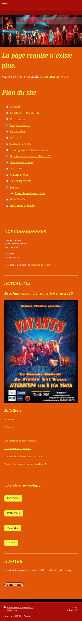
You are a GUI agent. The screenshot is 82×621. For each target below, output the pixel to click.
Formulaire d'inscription (30, 193)
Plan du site (28, 608)
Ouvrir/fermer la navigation (41, 4)
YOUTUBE (12, 528)
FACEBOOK (13, 498)
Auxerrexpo (9, 419)
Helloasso (8, 427)
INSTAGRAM (13, 513)
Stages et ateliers (20, 143)
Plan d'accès (17, 199)
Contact (15, 187)
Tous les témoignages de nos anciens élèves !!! (25, 464)
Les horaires (17, 131)
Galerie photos (19, 174)
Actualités (16, 168)
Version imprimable (13, 608)
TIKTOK (11, 542)
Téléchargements (20, 180)
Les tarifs (16, 137)
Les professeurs (20, 125)
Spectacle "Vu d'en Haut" (26, 112)
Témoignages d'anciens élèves (29, 150)
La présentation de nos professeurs (20, 441)
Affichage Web (72, 610)
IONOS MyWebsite (23, 616)
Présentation (18, 119)
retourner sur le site (56, 76)
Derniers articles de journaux (17, 448)
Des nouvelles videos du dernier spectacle (23, 456)
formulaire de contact (40, 265)
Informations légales (23, 205)
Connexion (74, 607)
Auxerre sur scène (21, 162)
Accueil (15, 106)
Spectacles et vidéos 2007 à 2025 (30, 156)
